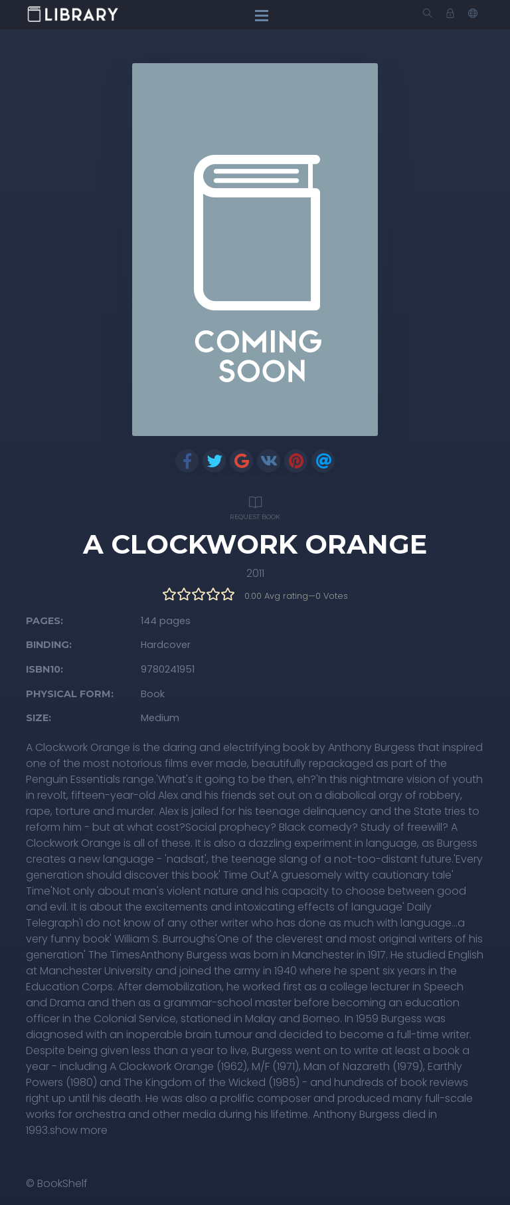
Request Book (255, 506)
